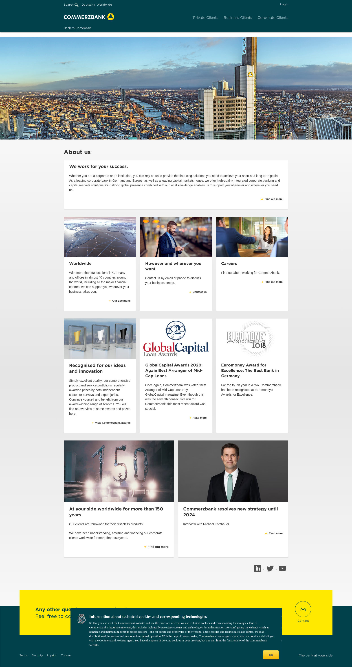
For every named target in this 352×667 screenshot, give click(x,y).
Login (284, 4)
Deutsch (87, 4)
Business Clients (238, 17)
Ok (271, 654)
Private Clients (205, 17)
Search (71, 4)
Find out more (158, 547)
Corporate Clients (272, 17)
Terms (24, 655)
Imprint (52, 655)
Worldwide (104, 4)
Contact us (200, 292)
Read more (276, 533)
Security (37, 655)
